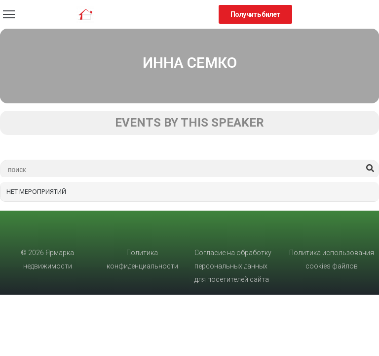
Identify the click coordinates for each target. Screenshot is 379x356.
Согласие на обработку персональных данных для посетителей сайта (232, 266)
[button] (255, 14)
